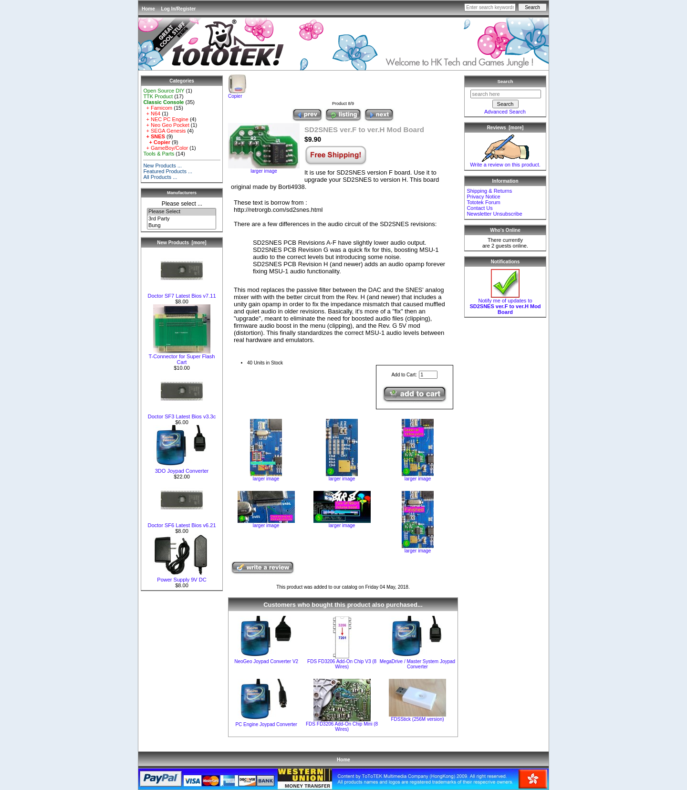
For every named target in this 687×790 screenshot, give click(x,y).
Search (505, 81)
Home (148, 8)
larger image (266, 476)
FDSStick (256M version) (417, 719)
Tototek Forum (483, 202)
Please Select (181, 211)
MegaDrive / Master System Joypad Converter (417, 664)
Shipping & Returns (489, 191)
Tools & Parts (158, 153)
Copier (237, 94)
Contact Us (479, 208)
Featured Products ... (167, 171)
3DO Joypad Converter (181, 468)
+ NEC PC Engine (165, 119)
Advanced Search (505, 111)
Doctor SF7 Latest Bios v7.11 (181, 293)
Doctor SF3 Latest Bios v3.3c (182, 414)
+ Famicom (157, 108)
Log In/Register (178, 8)
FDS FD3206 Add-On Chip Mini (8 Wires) (342, 726)
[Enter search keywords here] (490, 7)
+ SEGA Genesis (164, 131)
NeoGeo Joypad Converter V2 (266, 661)
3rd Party (181, 219)
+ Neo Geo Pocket (166, 125)
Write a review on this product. (505, 162)
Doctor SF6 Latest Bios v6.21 (181, 523)
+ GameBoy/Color (165, 148)
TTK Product (158, 96)
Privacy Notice (483, 196)
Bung (181, 225)
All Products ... (160, 177)
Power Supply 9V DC (181, 577)
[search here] (505, 94)
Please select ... (182, 203)
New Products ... (162, 165)
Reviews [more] (505, 127)
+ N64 (151, 113)
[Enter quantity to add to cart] (428, 375)
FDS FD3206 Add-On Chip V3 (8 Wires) (341, 664)
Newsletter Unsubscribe (494, 214)
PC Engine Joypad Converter (266, 724)
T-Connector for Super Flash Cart (182, 357)
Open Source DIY (163, 91)
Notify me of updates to (505, 304)
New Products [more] (181, 242)
